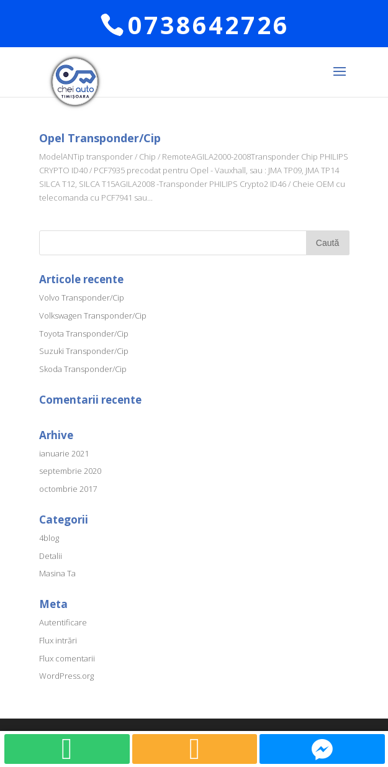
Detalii (50, 555)
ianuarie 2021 (64, 453)
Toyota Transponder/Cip (84, 333)
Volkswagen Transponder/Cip (93, 315)
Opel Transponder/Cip (100, 137)
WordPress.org (66, 675)
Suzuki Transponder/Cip (84, 350)
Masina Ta (57, 573)
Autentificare (63, 622)
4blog (49, 537)
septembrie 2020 (70, 470)
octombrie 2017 (68, 488)
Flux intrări (58, 640)
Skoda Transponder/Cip (83, 368)
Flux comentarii (67, 658)
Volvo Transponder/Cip (81, 297)
